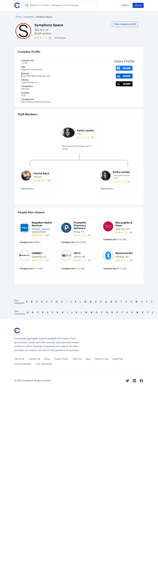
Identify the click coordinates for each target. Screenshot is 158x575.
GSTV (77, 253)
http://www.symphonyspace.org (35, 102)
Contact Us (34, 359)
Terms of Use (101, 359)
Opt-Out (77, 359)
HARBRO (37, 253)
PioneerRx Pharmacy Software (80, 225)
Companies (28, 17)
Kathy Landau (85, 130)
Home (18, 17)
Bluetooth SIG (124, 253)
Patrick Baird (41, 173)
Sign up (138, 5)
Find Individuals (43, 364)
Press (47, 359)
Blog (88, 359)
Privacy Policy (61, 359)
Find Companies (22, 364)
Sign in (125, 5)
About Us (19, 359)
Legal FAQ (117, 359)
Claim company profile (125, 24)
